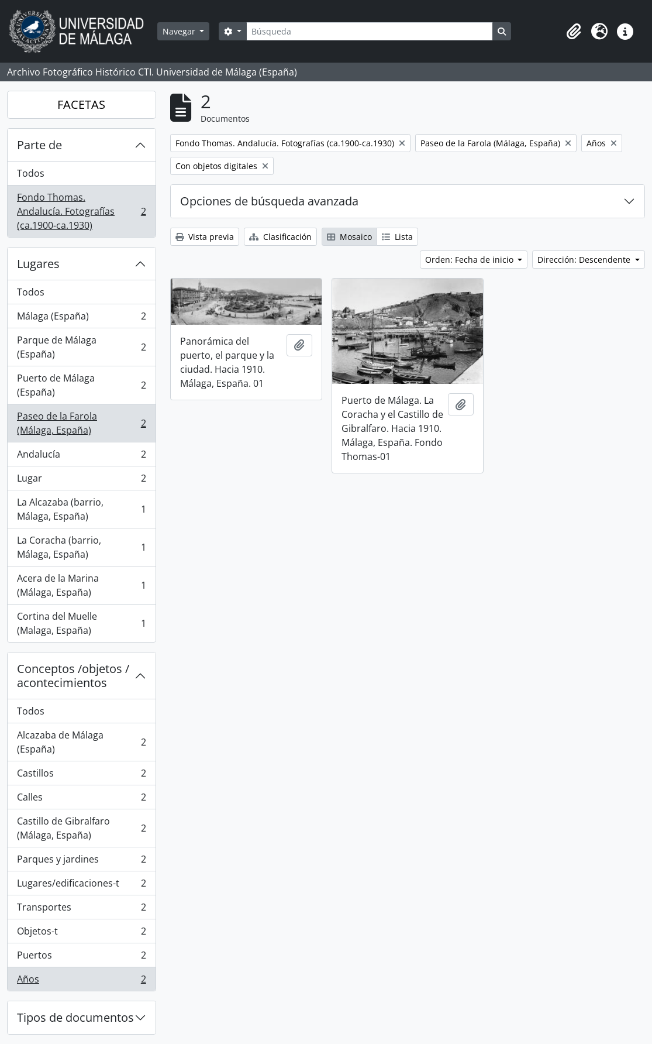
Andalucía (81, 456)
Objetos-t (81, 933)
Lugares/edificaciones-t (81, 885)
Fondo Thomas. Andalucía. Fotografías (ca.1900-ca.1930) (81, 211)
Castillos (81, 775)
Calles (81, 799)
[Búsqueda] (369, 31)
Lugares (38, 264)
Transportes (81, 909)
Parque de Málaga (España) (81, 347)
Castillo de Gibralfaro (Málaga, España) (81, 828)
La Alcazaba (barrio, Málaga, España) (81, 509)
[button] (574, 31)
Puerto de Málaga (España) (81, 385)
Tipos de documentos (75, 1017)
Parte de (39, 145)
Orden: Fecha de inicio (470, 259)
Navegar (180, 31)
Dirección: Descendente (585, 259)
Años (81, 981)
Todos (30, 173)
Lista (397, 236)
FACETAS (81, 104)
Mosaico (349, 236)
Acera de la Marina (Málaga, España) (81, 585)
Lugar (81, 480)
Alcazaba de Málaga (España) (81, 742)
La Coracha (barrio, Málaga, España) (81, 547)
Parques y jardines (81, 861)
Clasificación (280, 236)
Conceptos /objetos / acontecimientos (73, 676)
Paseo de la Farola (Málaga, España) (81, 423)
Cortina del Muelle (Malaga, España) (81, 623)
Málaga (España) (81, 318)
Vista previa (204, 236)
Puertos (81, 957)
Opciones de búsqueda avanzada (269, 201)
